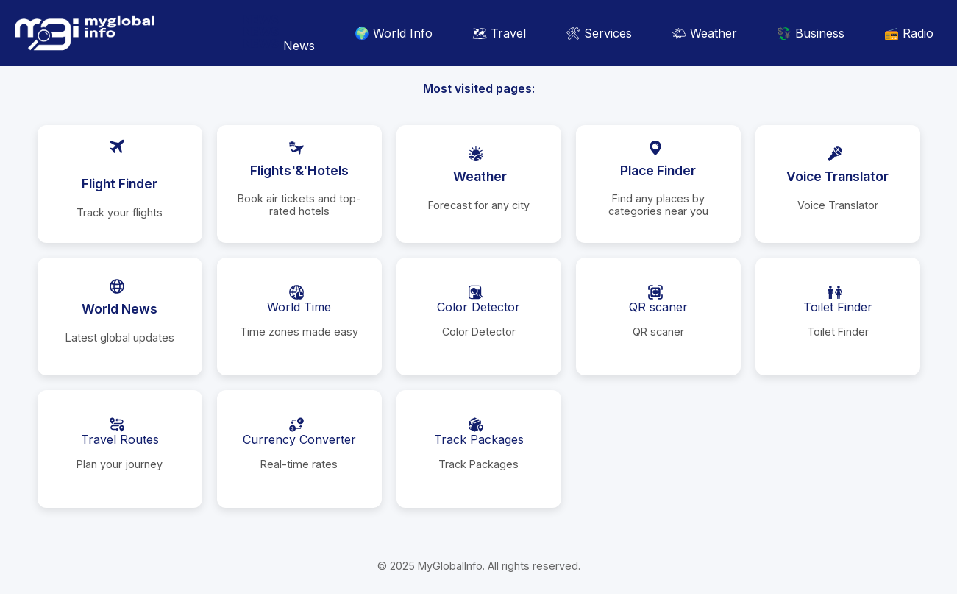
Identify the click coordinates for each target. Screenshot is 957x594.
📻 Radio (908, 33)
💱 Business (810, 33)
